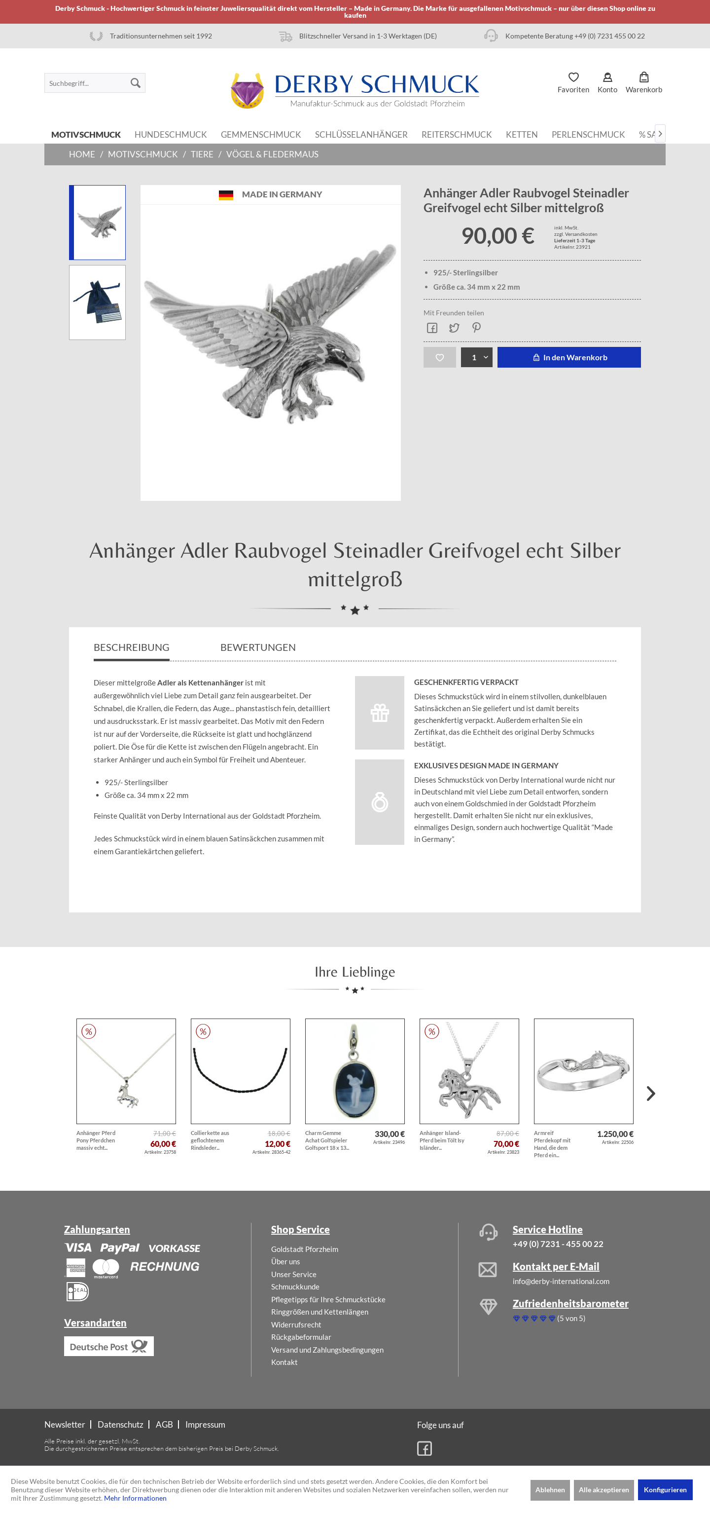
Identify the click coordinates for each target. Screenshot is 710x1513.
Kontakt (284, 1362)
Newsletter (64, 1424)
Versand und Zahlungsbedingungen (327, 1349)
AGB (164, 1424)
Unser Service (294, 1274)
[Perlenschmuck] (588, 134)
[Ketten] (522, 134)
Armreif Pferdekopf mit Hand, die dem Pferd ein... (552, 1144)
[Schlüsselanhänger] (361, 134)
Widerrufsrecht (296, 1324)
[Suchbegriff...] (94, 83)
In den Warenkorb (569, 357)
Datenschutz (120, 1424)
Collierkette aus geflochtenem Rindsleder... (210, 1140)
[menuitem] (94, 83)
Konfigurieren (665, 1489)
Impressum (205, 1424)
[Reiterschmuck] (457, 134)
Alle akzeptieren (604, 1489)
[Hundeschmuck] (171, 134)
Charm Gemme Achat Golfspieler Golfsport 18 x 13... (327, 1140)
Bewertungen (259, 647)
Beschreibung (132, 647)
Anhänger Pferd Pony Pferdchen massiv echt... (95, 1140)
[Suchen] (135, 83)
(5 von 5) (549, 1318)
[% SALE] (653, 134)
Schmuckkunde (295, 1286)
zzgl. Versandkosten (576, 234)
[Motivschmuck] (86, 134)
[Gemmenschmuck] (261, 134)
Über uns (285, 1261)
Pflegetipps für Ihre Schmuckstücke (328, 1299)
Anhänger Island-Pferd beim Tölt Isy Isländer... (442, 1140)
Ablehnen (550, 1489)
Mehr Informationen (135, 1498)
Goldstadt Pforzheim (304, 1249)
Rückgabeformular (301, 1336)
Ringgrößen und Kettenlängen (319, 1311)
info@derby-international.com (561, 1281)
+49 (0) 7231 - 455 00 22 (558, 1244)
